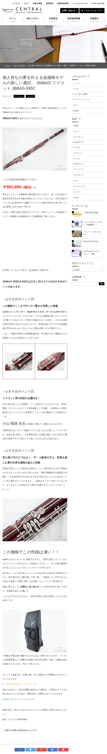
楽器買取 (50, 3)
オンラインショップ (91, 10)
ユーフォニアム (79, 186)
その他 (75, 198)
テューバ (76, 192)
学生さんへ (79, 164)
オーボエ (76, 147)
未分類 (75, 111)
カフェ (75, 105)
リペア (75, 89)
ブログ (26, 3)
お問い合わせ (68, 10)
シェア (19, 750)
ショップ (30, 96)
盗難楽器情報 (63, 3)
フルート (76, 131)
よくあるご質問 (81, 94)
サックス (76, 159)
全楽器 (75, 126)
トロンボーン (78, 175)
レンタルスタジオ (79, 3)
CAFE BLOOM (97, 3)
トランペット (78, 169)
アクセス (16, 3)
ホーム (7, 65)
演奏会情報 (37, 3)
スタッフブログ (19, 65)
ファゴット (19, 96)
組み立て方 (79, 142)
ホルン (75, 181)
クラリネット (78, 137)
